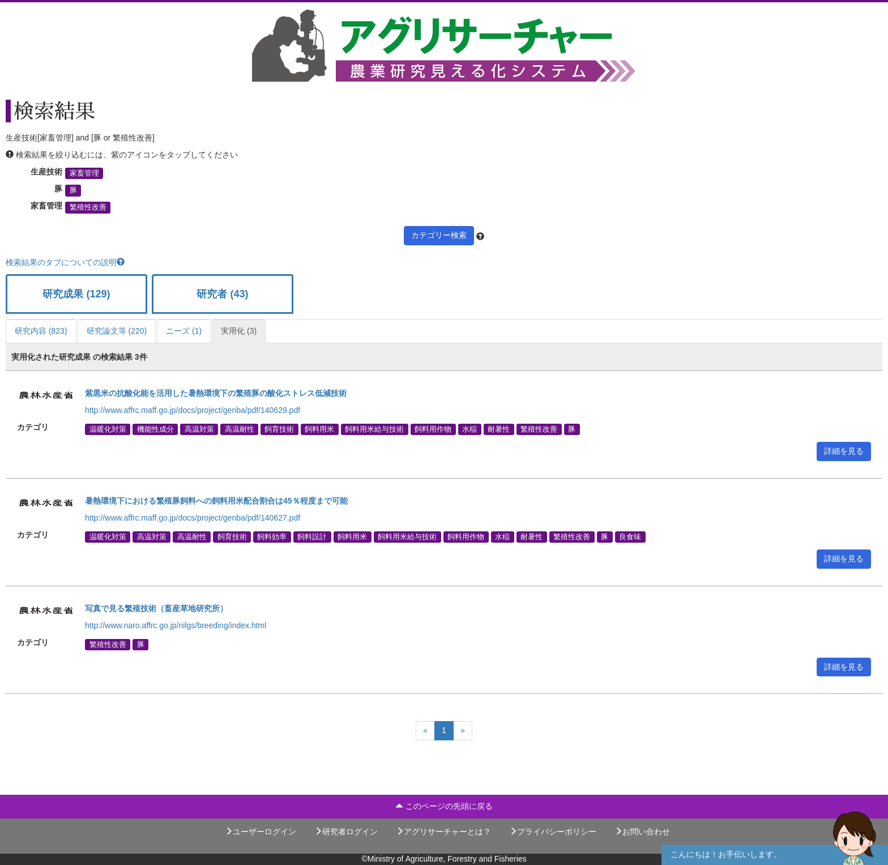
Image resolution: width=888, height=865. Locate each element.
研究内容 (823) (41, 330)
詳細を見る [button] (844, 450)
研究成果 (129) (76, 294)
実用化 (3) (239, 330)
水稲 (469, 429)
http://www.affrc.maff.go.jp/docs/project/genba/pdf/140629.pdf (192, 410)
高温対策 (199, 429)
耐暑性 (499, 429)
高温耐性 (239, 429)
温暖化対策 (107, 429)
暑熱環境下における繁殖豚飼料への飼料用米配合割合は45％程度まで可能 (216, 500)
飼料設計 (312, 536)
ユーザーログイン (260, 831)
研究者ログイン (346, 831)
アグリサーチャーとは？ (443, 831)
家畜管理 (84, 173)
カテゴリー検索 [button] (439, 235)
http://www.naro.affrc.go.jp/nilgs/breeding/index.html (175, 625)
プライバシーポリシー (552, 831)
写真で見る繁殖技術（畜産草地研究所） (156, 608)
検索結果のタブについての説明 (65, 262)
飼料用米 (319, 429)
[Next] (462, 730)
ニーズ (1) (184, 330)
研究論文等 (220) (117, 330)
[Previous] (425, 730)
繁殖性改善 (88, 207)
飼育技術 (279, 429)
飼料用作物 (433, 429)
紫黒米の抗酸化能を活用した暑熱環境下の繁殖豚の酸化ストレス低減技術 (216, 393)
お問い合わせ (642, 831)
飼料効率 (272, 536)
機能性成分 (155, 429)
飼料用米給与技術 (374, 429)
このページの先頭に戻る (444, 806)
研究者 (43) (222, 294)
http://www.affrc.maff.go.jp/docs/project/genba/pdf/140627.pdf (192, 517)
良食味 (630, 536)
